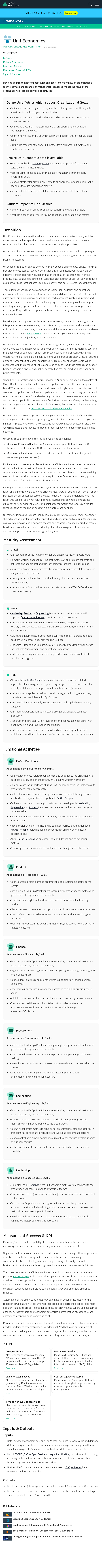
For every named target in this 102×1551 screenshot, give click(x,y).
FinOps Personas (25, 839)
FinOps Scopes (35, 681)
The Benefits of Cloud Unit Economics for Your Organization (38, 1532)
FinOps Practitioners (33, 618)
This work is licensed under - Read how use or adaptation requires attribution (51, 26)
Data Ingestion (41, 164)
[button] (97, 4)
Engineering (42, 614)
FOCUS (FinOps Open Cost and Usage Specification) (42, 1455)
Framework (7, 47)
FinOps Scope (34, 334)
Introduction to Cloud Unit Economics (51, 409)
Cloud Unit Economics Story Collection (27, 1521)
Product (28, 614)
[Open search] (90, 4)
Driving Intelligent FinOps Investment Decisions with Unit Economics (42, 1538)
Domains (17, 47)
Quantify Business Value (32, 47)
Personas (34, 1186)
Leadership (17, 614)
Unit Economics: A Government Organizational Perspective (37, 1527)
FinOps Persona (19, 830)
